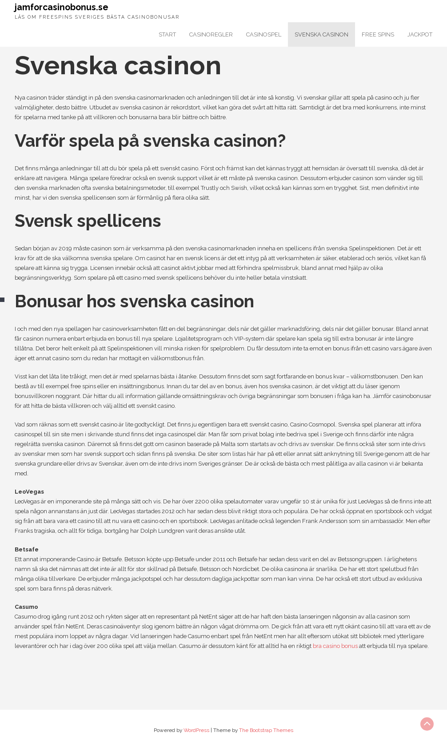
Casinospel (263, 34)
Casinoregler (211, 34)
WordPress (196, 730)
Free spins (378, 34)
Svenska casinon (321, 34)
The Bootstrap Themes (266, 730)
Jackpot (419, 34)
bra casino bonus (335, 646)
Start (167, 34)
